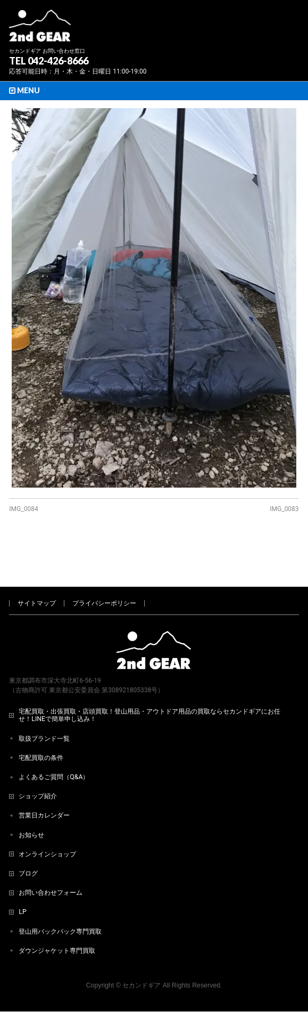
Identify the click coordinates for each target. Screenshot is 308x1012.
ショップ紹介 (38, 760)
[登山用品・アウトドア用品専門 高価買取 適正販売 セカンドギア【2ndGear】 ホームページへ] (40, 29)
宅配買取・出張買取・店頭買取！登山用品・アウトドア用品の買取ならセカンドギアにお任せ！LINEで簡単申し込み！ (149, 679)
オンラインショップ (47, 818)
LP (22, 876)
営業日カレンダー (44, 779)
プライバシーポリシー (104, 567)
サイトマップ (37, 567)
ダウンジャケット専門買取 (57, 915)
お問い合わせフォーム (50, 857)
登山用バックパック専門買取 (60, 896)
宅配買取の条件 (41, 722)
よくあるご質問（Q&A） (54, 741)
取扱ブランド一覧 (44, 703)
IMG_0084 (23, 509)
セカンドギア (141, 949)
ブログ (28, 837)
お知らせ (31, 799)
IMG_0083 (284, 509)
